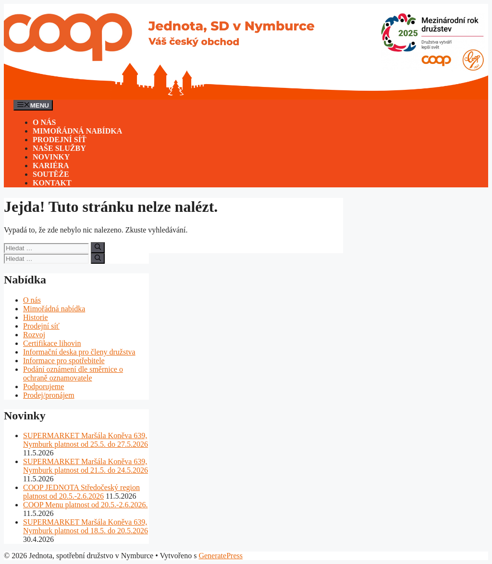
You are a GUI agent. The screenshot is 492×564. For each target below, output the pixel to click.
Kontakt (52, 183)
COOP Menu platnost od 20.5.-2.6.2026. (85, 505)
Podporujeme (43, 386)
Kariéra (51, 165)
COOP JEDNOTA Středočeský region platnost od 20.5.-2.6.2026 (81, 491)
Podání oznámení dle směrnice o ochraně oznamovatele (73, 373)
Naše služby (59, 148)
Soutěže (51, 174)
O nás (44, 122)
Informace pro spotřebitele (64, 360)
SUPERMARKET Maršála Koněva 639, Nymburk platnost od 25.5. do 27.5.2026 (85, 439)
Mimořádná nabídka (77, 131)
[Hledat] (98, 247)
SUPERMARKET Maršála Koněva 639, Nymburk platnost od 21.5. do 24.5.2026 (85, 465)
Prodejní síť (59, 139)
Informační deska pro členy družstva (79, 352)
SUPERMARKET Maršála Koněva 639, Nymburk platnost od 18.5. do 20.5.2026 (85, 526)
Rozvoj (34, 335)
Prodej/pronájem (48, 395)
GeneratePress (220, 556)
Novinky (51, 157)
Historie (35, 317)
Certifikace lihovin (52, 343)
